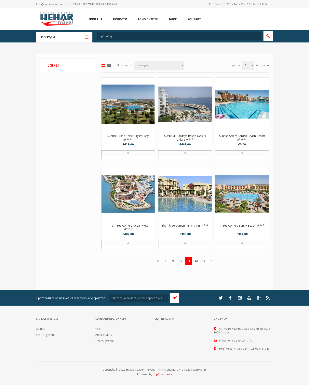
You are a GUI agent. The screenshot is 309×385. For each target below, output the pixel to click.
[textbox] (179, 36)
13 (203, 261)
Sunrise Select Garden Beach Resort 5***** (242, 137)
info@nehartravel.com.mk (52, 4)
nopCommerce (162, 374)
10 (180, 261)
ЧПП (98, 328)
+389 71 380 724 (82, 4)
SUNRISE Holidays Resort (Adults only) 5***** (185, 137)
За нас (40, 328)
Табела (103, 65)
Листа (109, 65)
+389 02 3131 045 (105, 4)
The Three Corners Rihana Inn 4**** (185, 225)
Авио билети (104, 335)
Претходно (165, 261)
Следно (211, 261)
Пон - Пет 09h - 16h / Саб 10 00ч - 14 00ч (240, 4)
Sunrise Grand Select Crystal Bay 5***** (128, 137)
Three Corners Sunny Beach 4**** (242, 225)
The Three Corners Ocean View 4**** (128, 227)
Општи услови (45, 335)
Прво (158, 261)
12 (196, 261)
